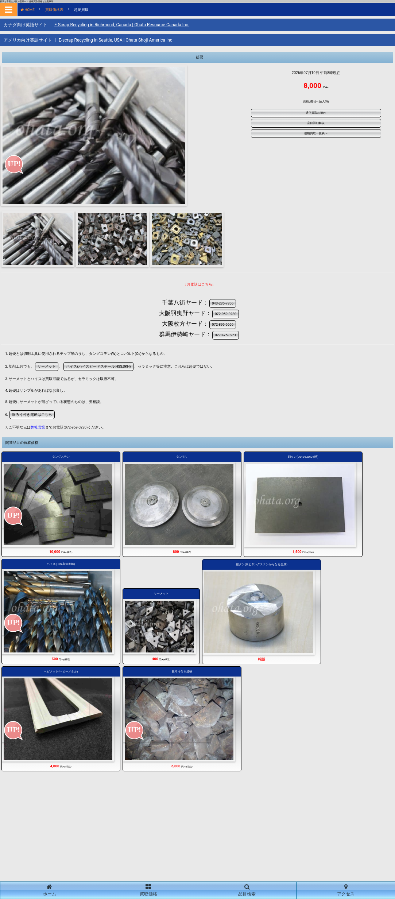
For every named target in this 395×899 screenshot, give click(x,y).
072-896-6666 (222, 324)
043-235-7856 (222, 303)
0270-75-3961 (225, 335)
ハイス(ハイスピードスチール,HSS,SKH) (98, 366)
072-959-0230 (225, 314)
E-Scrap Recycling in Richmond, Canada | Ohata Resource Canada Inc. (121, 24)
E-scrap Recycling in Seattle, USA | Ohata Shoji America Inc (115, 40)
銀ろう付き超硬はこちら (32, 414)
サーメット (47, 366)
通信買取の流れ (316, 113)
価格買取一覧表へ (316, 133)
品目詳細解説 (316, 123)
